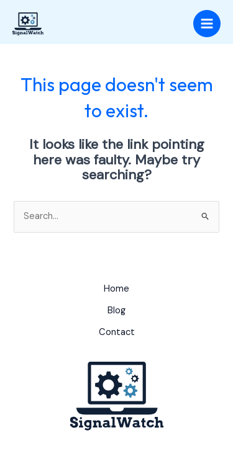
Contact (117, 332)
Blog (116, 310)
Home (116, 289)
